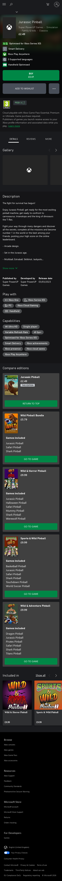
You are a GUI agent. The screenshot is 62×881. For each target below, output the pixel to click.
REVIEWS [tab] (31, 138)
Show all (40, 675)
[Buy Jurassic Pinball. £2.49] (31, 75)
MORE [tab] (48, 138)
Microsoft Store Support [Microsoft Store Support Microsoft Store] (13, 812)
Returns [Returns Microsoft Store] (7, 817)
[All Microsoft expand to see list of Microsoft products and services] (4, 4)
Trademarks (8, 870)
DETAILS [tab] (14, 138)
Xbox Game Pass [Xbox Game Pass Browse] (10, 755)
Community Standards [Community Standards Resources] (13, 786)
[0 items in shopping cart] (49, 4)
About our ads (38, 870)
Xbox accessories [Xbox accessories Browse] (11, 760)
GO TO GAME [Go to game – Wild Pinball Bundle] (31, 459)
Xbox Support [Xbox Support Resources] (9, 776)
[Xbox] (8, 12)
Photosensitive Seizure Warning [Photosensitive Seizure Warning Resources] (16, 791)
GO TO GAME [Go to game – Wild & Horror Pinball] (31, 526)
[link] (17, 703)
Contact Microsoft (11, 865)
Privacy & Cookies (28, 865)
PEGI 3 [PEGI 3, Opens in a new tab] (20, 102)
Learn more (14, 125)
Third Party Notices (23, 870)
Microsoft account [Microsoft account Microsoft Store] (11, 807)
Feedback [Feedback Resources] (7, 781)
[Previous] (49, 150)
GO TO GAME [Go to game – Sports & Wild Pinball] (31, 593)
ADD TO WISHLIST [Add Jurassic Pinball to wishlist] (24, 88)
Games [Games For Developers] (7, 838)
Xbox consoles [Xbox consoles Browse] (9, 745)
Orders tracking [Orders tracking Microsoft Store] (10, 823)
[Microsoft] (31, 2)
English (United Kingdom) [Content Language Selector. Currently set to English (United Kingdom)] (19, 847)
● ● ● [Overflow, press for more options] (54, 88)
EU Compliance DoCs (12, 875)
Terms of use (42, 865)
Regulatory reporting (31, 875)
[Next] (56, 150)
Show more (10, 268)
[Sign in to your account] (57, 4)
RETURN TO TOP (31, 403)
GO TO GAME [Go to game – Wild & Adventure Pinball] (31, 661)
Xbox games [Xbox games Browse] (9, 750)
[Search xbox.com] (11, 4)
